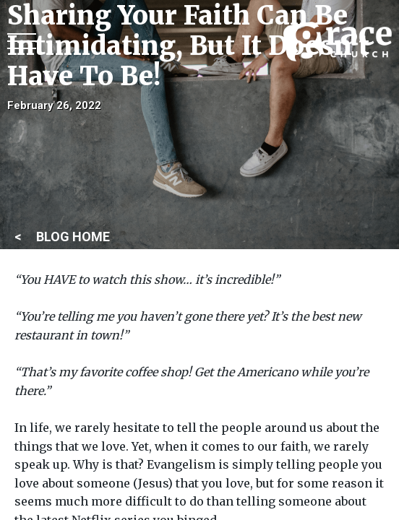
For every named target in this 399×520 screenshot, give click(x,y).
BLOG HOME (73, 236)
